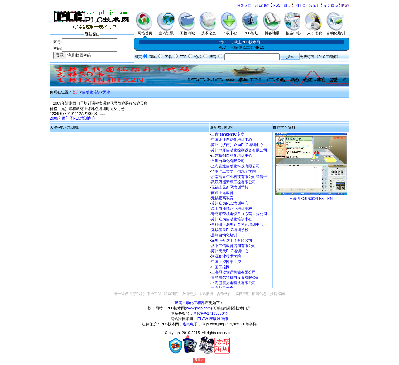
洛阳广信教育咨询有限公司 (233, 246)
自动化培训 (335, 31)
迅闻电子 (190, 324)
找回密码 (83, 55)
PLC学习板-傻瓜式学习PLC (242, 47)
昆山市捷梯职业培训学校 (231, 208)
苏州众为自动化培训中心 (231, 219)
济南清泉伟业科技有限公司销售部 (239, 177)
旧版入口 (244, 5)
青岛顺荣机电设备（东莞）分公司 (239, 214)
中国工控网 (220, 267)
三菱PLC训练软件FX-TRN (311, 198)
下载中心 (229, 31)
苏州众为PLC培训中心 (229, 203)
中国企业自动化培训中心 (231, 139)
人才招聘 (314, 31)
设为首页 (330, 5)
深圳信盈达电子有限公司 (231, 240)
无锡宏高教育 (222, 198)
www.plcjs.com (198, 308)
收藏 (345, 5)
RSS (277, 5)
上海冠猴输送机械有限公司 (233, 272)
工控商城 (187, 31)
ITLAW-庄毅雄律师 (212, 319)
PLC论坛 (251, 31)
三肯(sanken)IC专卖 (227, 134)
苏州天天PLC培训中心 (229, 251)
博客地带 (272, 31)
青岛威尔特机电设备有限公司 (235, 277)
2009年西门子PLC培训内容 (72, 118)
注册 (71, 55)
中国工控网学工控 (226, 261)
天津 (106, 92)
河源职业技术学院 (226, 256)
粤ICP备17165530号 (210, 313)
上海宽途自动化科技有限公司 (235, 166)
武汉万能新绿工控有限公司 (233, 182)
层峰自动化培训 (224, 235)
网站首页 (145, 31)
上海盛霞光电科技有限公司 (233, 283)
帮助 (287, 5)
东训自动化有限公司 (228, 161)
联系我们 (262, 5)
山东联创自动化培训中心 (231, 155)
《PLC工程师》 (307, 5)
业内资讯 (166, 31)
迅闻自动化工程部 (190, 303)
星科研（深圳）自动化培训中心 (237, 224)
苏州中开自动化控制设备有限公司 (239, 150)
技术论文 (208, 31)
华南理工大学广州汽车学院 (233, 171)
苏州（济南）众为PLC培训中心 (237, 145)
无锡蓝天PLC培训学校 (229, 230)
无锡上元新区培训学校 (229, 187)
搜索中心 (293, 31)
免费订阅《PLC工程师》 (320, 57)
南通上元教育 (222, 192)
